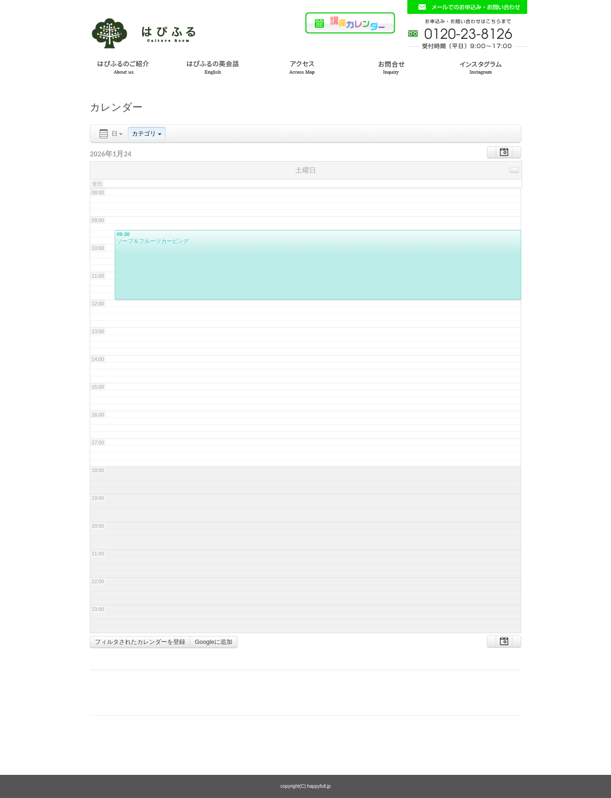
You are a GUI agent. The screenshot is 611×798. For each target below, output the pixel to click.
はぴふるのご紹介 (124, 66)
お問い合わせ (396, 66)
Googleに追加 (213, 641)
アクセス (305, 66)
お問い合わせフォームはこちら (467, 7)
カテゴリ (147, 133)
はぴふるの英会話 (214, 66)
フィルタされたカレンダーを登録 (140, 641)
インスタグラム (487, 66)
